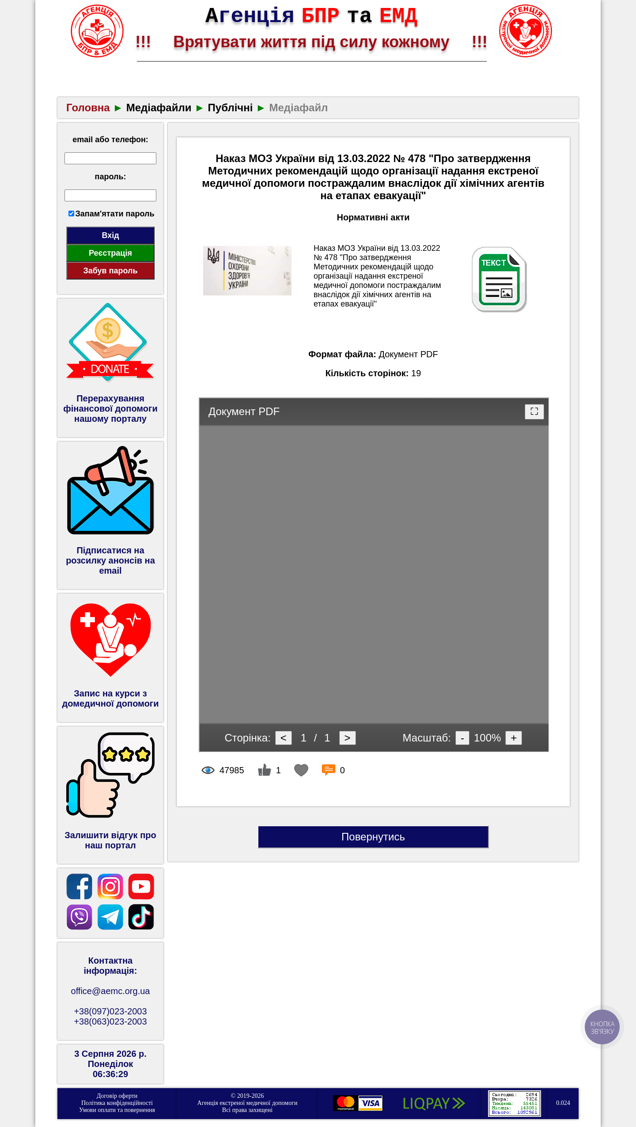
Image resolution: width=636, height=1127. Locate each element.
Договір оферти (117, 1096)
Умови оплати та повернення (117, 1110)
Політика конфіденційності (117, 1103)
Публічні (230, 107)
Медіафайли (159, 107)
